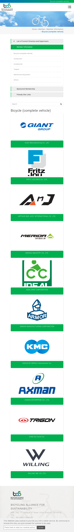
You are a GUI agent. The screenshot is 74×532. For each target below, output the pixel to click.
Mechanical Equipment (22, 74)
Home (34, 29)
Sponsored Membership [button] (26, 89)
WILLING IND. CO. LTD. (37, 473)
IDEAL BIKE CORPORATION (37, 290)
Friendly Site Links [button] (24, 95)
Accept (40, 527)
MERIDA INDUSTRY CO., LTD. (37, 253)
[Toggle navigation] (69, 7)
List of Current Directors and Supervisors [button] (33, 41)
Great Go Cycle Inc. (37, 437)
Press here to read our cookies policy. (20, 527)
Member (41, 29)
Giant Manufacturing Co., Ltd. (37, 143)
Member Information (55, 29)
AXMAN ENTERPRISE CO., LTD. (37, 400)
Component (18, 59)
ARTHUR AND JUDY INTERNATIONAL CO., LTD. (37, 216)
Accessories (18, 64)
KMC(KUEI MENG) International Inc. (37, 363)
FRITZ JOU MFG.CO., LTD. (37, 179)
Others (16, 80)
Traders (16, 69)
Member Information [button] (24, 47)
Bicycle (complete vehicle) (23, 53)
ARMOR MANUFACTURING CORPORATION (37, 326)
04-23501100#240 (24, 518)
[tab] (37, 41)
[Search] (37, 104)
